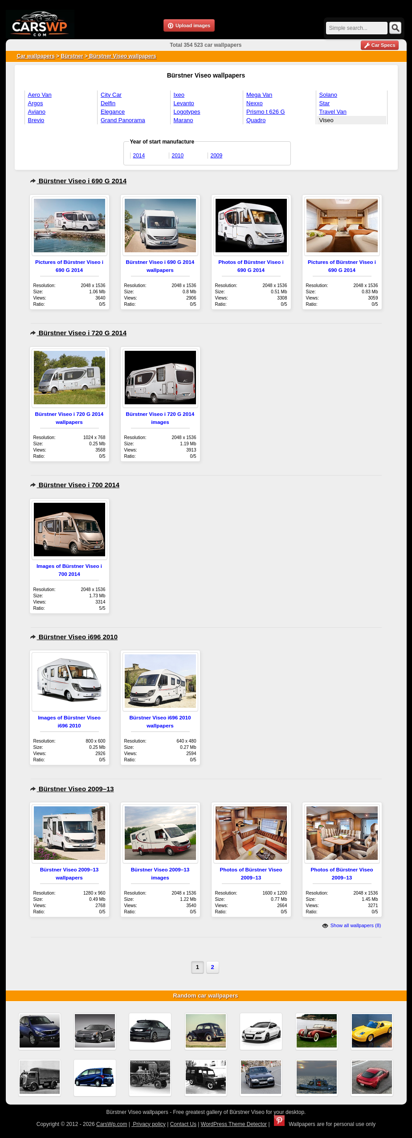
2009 (217, 155)
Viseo (326, 120)
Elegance (113, 111)
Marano (183, 120)
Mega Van (259, 94)
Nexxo (254, 103)
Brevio (36, 120)
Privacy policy (148, 1124)
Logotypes (187, 111)
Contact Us (183, 1124)
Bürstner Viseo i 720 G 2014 (78, 333)
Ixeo (179, 94)
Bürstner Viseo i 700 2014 (75, 485)
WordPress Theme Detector (234, 1124)
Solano (328, 94)
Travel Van (333, 111)
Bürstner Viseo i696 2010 (74, 637)
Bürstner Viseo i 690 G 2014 (78, 181)
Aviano (37, 111)
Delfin (108, 103)
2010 (178, 155)
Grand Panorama (123, 120)
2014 (139, 155)
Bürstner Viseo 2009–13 (72, 789)
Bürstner (72, 56)
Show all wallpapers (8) (351, 925)
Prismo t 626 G (265, 111)
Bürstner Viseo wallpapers (122, 56)
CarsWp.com (111, 1124)
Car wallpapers (36, 56)
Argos (35, 103)
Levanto (184, 103)
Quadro (255, 120)
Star (324, 103)
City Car (111, 94)
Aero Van (40, 94)
